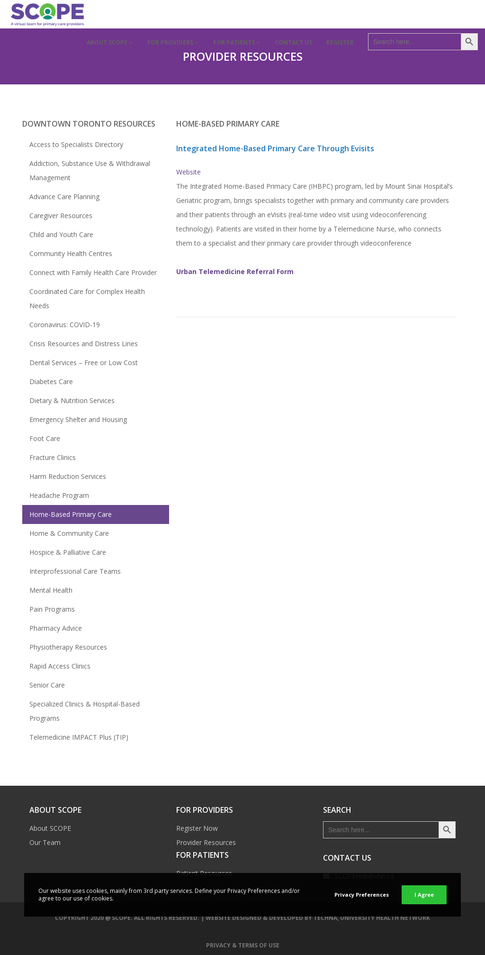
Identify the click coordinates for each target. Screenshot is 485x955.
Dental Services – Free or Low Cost (83, 362)
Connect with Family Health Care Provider (93, 272)
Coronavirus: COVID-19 (64, 324)
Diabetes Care (51, 381)
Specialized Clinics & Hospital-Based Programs (84, 711)
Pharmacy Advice (55, 628)
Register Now (197, 828)
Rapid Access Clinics (59, 665)
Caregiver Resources (60, 215)
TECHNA (325, 918)
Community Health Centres (70, 253)
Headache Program (59, 495)
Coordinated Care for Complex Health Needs (87, 298)
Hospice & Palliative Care (67, 552)
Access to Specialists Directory (76, 144)
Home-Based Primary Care (70, 514)
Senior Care (47, 684)
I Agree (424, 894)
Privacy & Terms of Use (242, 945)
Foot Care (44, 438)
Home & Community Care (69, 533)
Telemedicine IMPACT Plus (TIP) (78, 737)
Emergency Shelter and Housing (78, 419)
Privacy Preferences (361, 894)
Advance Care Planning (64, 196)
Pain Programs (52, 609)
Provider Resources (206, 842)
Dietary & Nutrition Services (72, 400)
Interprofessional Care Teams (75, 571)
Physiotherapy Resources (68, 647)
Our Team (45, 842)
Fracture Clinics (52, 457)
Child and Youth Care (61, 234)
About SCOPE (50, 828)
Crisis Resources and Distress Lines (83, 343)
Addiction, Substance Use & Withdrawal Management (89, 170)
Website (188, 171)
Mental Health (50, 590)
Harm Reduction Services (67, 476)
